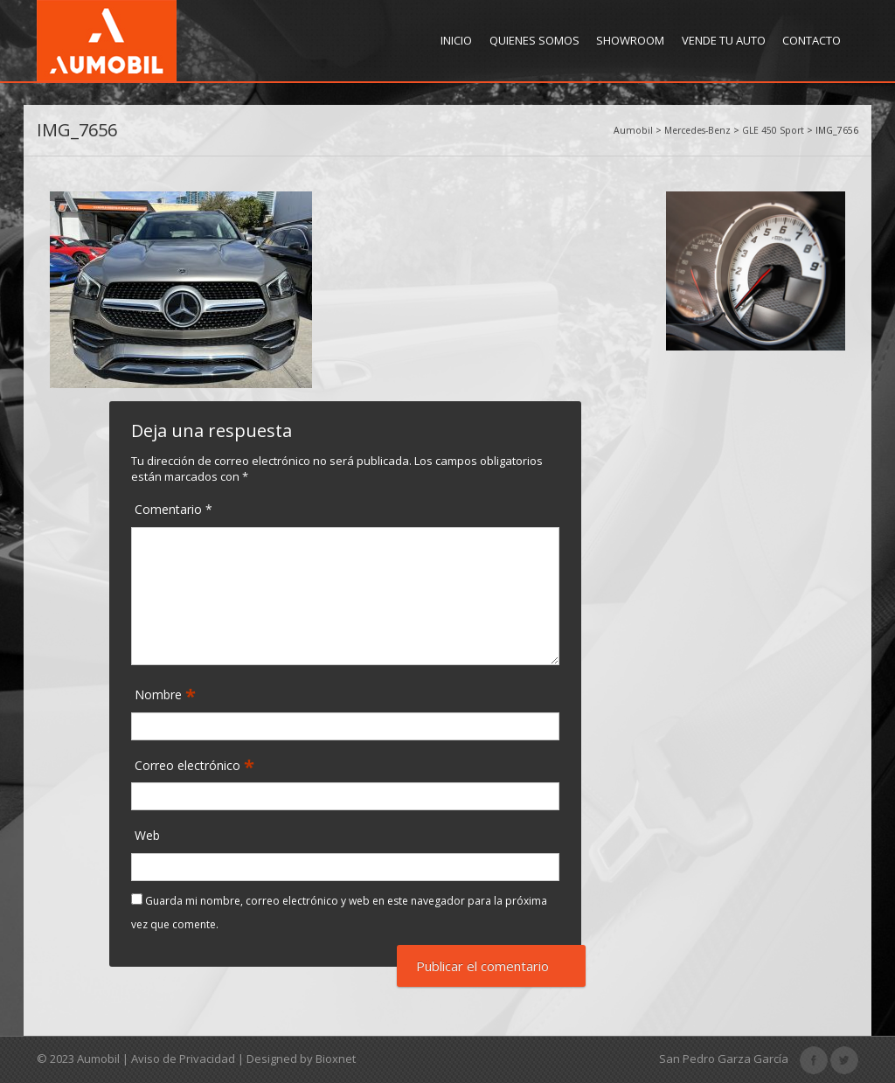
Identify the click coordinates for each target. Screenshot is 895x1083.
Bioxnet (336, 1058)
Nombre (160, 695)
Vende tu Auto (724, 40)
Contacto (811, 40)
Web (147, 835)
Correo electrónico (189, 766)
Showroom (630, 40)
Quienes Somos (534, 40)
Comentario (173, 509)
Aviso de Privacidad (183, 1058)
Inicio (456, 40)
